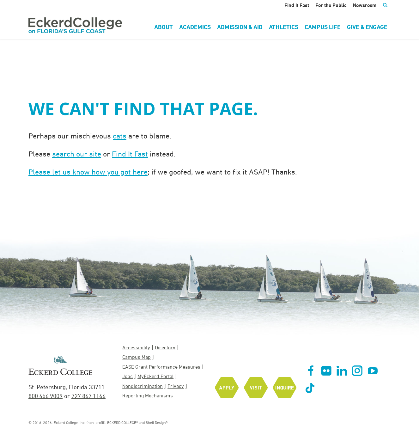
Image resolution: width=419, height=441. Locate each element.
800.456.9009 (45, 395)
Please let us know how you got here (88, 172)
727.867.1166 (88, 395)
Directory (165, 347)
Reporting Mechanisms (147, 395)
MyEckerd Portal (155, 376)
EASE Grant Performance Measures (161, 367)
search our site (76, 154)
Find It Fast (130, 154)
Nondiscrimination (142, 386)
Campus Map (136, 357)
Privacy (175, 386)
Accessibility (136, 347)
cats (119, 136)
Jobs (127, 376)
